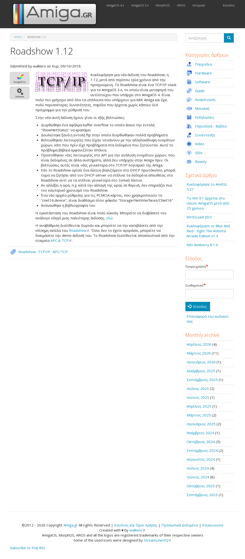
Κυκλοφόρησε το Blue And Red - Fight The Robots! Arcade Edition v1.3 (208, 230)
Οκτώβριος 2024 (201, 441)
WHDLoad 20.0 (199, 217)
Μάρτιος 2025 (199, 415)
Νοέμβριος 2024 (200, 432)
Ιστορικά (199, 5)
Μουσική (202, 108)
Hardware (203, 73)
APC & (61, 240)
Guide (200, 90)
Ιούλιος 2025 (198, 388)
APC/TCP (60, 251)
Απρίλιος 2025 (199, 406)
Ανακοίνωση (205, 99)
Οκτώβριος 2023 (201, 485)
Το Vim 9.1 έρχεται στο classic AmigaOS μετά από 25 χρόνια (208, 203)
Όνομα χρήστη (195, 267)
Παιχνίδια (203, 64)
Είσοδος (229, 5)
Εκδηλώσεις (204, 117)
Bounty (201, 161)
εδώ (109, 218)
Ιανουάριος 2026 (201, 362)
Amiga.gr (70, 525)
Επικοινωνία (212, 525)
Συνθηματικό (194, 286)
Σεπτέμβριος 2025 (202, 379)
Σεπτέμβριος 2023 (202, 494)
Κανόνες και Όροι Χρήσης (135, 525)
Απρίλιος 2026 (199, 344)
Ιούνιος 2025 (198, 397)
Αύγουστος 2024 (201, 459)
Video (199, 143)
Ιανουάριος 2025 (201, 423)
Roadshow (27, 251)
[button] (61, 82)
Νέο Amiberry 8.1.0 (202, 244)
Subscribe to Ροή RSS (27, 547)
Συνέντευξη (205, 135)
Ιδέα (198, 152)
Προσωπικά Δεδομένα (179, 525)
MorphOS (163, 5)
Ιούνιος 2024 (198, 477)
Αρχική (18, 37)
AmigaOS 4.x (115, 5)
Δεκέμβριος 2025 (201, 370)
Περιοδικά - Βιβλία (211, 126)
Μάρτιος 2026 (199, 353)
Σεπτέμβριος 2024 (202, 450)
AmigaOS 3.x (140, 5)
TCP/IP (44, 251)
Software (19, 96)
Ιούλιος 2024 (198, 468)
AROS (181, 5)
